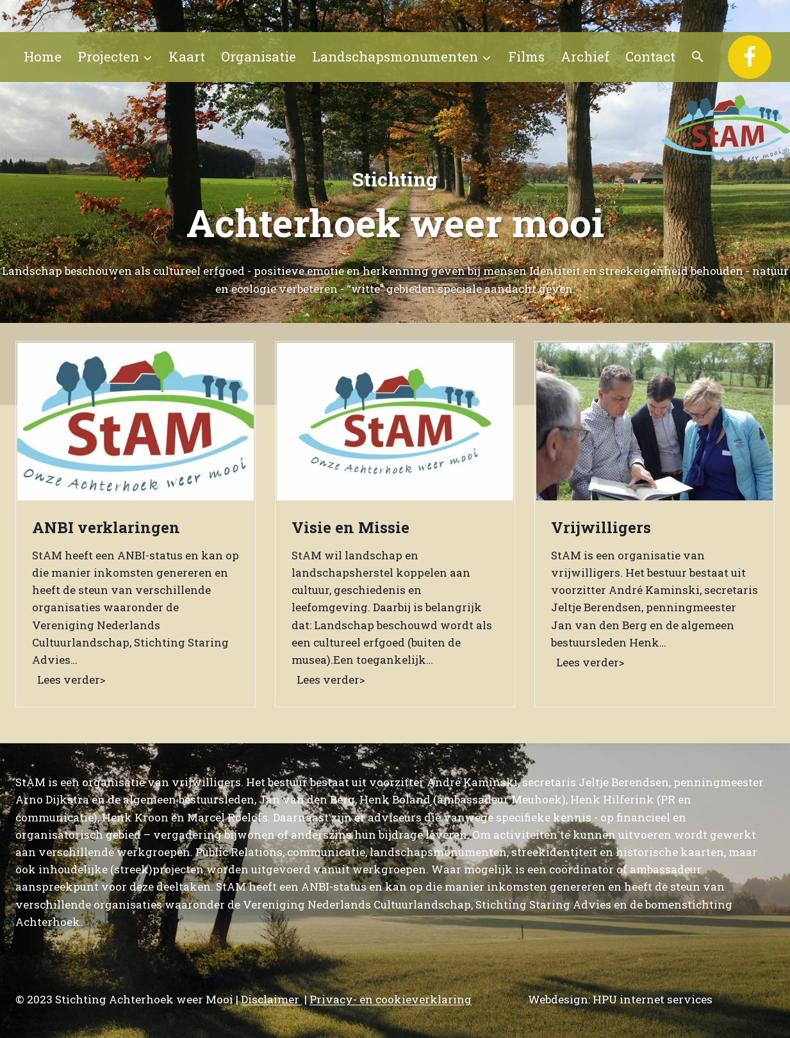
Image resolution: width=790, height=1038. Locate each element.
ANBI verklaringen (106, 527)
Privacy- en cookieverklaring (390, 999)
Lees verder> (74, 680)
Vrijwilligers (601, 527)
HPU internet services (652, 999)
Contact (650, 56)
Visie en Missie (350, 527)
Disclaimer (271, 999)
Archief (585, 56)
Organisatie (258, 56)
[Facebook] (749, 57)
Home (43, 56)
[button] (698, 57)
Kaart (187, 56)
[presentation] (135, 421)
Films (526, 56)
